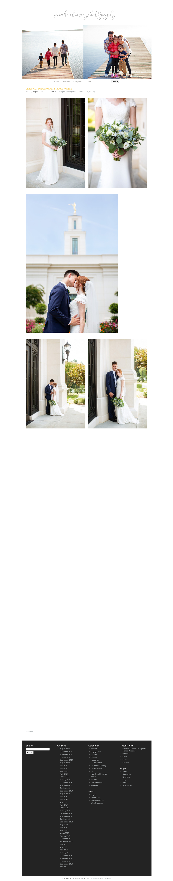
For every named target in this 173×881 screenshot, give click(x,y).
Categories (77, 81)
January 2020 (65, 780)
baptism (94, 749)
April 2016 (64, 867)
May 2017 (63, 847)
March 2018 (64, 833)
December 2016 (66, 855)
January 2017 (65, 853)
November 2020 (66, 754)
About (56, 81)
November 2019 (66, 785)
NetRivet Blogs (106, 878)
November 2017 (66, 839)
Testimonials (127, 785)
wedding (92, 92)
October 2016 (65, 861)
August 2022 (65, 749)
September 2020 (66, 760)
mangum (126, 762)
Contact (89, 81)
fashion (94, 757)
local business (96, 768)
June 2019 (64, 799)
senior (93, 777)
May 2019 (63, 802)
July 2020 (63, 766)
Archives (66, 81)
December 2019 (66, 782)
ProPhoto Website (93, 878)
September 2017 (66, 841)
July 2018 (63, 827)
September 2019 (66, 791)
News (125, 783)
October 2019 (65, 788)
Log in (93, 795)
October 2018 (65, 819)
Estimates (126, 777)
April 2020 (64, 774)
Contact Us (127, 774)
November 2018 (66, 816)
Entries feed (95, 797)
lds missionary (96, 763)
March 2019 (64, 808)
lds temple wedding (64, 92)
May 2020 (63, 771)
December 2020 (66, 752)
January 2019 (65, 811)
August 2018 (65, 825)
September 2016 (66, 864)
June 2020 (64, 768)
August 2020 (65, 763)
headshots (95, 760)
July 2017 (63, 844)
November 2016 (66, 858)
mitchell (29, 732)
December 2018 (66, 813)
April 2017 (64, 850)
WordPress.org (97, 803)
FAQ (124, 780)
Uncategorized (97, 782)
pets (93, 771)
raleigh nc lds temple (80, 92)
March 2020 (64, 777)
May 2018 (63, 830)
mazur (125, 756)
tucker (125, 759)
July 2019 (63, 797)
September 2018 (66, 822)
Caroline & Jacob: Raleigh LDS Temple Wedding (135, 750)
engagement (96, 752)
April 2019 (64, 805)
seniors (94, 780)
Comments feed (97, 800)
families (94, 754)
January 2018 (65, 836)
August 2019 (65, 794)
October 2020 (65, 757)
